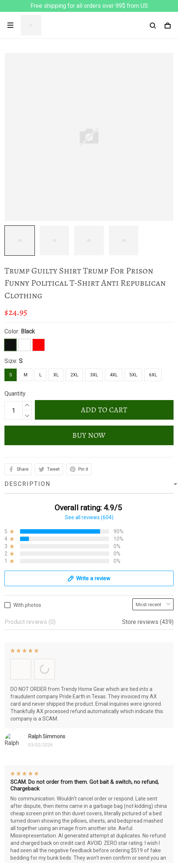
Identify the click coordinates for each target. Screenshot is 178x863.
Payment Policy (24, 769)
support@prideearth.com (53, 672)
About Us (16, 822)
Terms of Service (26, 732)
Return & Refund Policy (34, 744)
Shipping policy (24, 757)
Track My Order (24, 847)
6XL (153, 374)
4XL (114, 374)
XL (56, 374)
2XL (74, 374)
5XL (133, 374)
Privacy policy (22, 719)
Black (28, 331)
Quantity (15, 393)
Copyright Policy (25, 782)
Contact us (18, 834)
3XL (94, 374)
